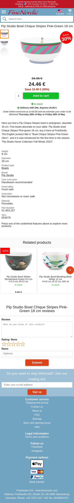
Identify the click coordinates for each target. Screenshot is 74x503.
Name (5, 348)
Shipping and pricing (37, 402)
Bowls (5, 168)
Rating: (9, 339)
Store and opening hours (37, 423)
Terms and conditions (37, 437)
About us (37, 410)
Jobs (37, 427)
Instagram (36, 451)
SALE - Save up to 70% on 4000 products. (37, 6)
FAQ (37, 414)
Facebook (37, 446)
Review (6, 319)
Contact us (37, 406)
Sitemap (37, 419)
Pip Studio (8, 175)
